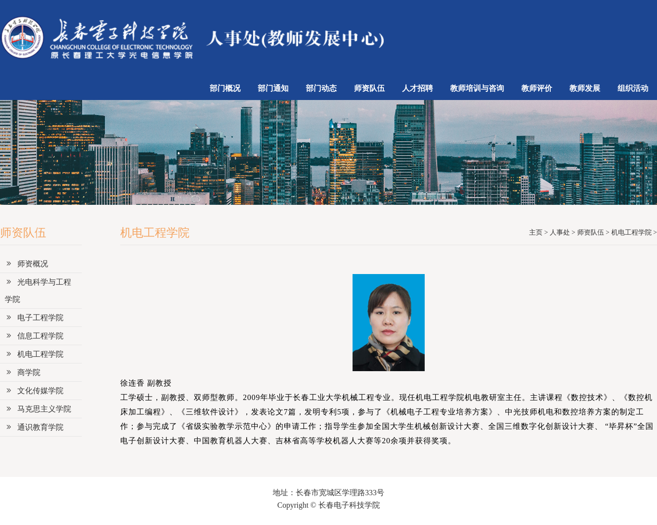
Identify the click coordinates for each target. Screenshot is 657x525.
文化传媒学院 (34, 391)
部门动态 (321, 88)
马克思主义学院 (38, 409)
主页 (536, 232)
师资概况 (26, 264)
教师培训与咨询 (477, 88)
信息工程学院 (34, 336)
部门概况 (225, 88)
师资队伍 (369, 88)
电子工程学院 (34, 317)
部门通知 (273, 88)
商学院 (22, 372)
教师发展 (584, 88)
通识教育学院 (34, 427)
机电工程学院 (34, 354)
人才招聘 (417, 88)
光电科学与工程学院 (38, 290)
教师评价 (536, 88)
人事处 (560, 232)
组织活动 (633, 88)
